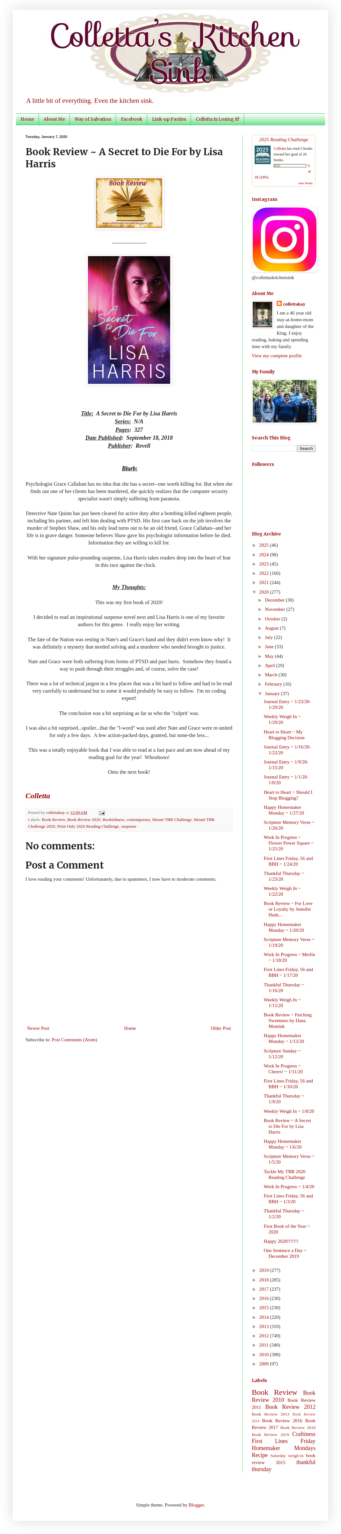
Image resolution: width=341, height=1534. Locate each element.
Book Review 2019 (270, 1434)
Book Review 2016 (282, 1420)
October (273, 618)
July (269, 637)
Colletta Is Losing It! (217, 119)
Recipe (260, 1455)
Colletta (280, 148)
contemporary (138, 819)
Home (27, 119)
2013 (264, 1326)
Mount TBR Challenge (172, 819)
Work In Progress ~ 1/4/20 (289, 1186)
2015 (264, 1307)
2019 (264, 1270)
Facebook (131, 119)
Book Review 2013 (270, 1414)
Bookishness (113, 819)
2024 (264, 554)
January (273, 693)
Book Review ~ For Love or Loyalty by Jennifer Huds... (288, 909)
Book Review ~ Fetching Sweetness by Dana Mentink (288, 1020)
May (270, 656)
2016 (264, 1298)
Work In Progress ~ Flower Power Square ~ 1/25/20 (289, 843)
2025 (264, 545)
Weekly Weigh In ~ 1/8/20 (289, 1111)
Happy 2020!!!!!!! (281, 1241)
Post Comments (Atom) (75, 1039)
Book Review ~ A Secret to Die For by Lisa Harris (287, 1126)
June (270, 646)
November (275, 609)
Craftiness (304, 1434)
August (272, 628)
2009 (264, 1363)
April (270, 665)
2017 (264, 1289)
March (272, 674)
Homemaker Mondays (284, 1448)
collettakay (56, 812)
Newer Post (38, 1028)
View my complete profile (277, 355)
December (275, 600)
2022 (264, 573)
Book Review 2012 (290, 1407)
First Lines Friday (284, 1441)
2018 (264, 1279)
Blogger (196, 1504)
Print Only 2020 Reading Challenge (88, 826)
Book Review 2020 (83, 819)
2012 (264, 1335)
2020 (264, 592)
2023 (264, 563)
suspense (128, 826)
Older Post (221, 1028)
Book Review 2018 (298, 1427)
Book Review (53, 819)
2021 (264, 582)
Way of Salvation (93, 119)
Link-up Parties (169, 119)
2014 (264, 1317)
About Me (54, 119)
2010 (264, 1354)
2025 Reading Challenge (283, 139)
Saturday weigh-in (287, 1455)
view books (305, 183)
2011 (264, 1345)
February (274, 684)
